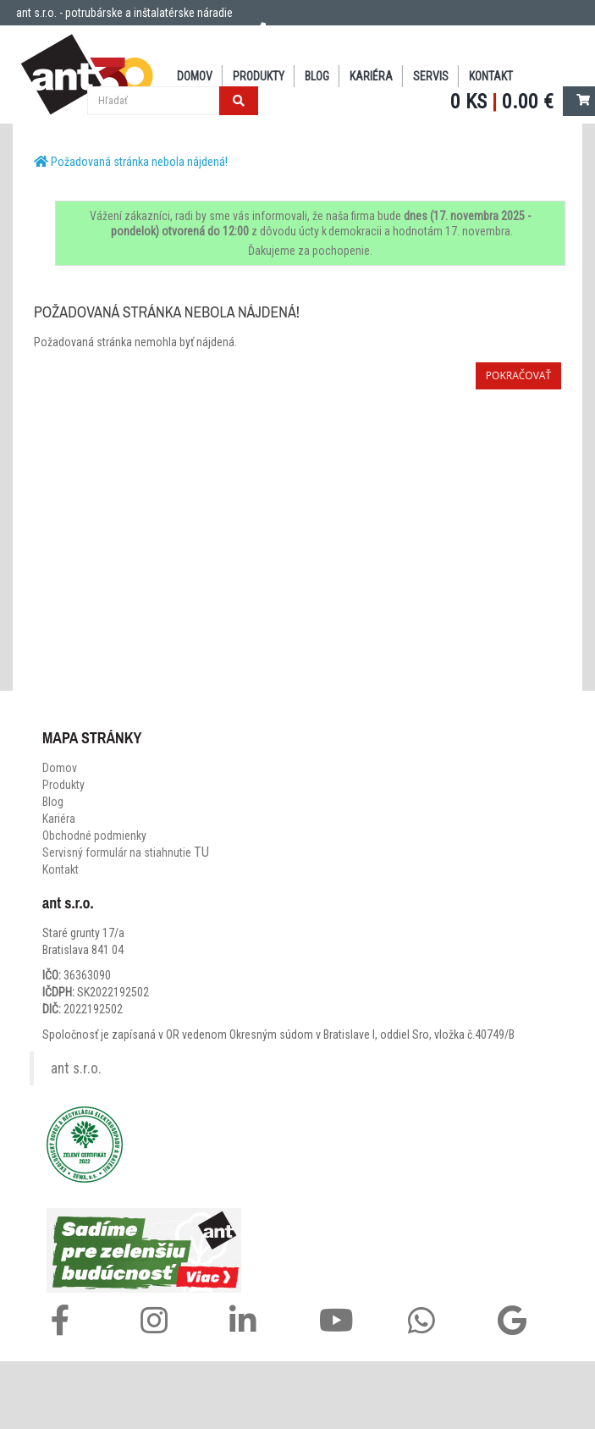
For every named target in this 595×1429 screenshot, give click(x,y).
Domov (59, 768)
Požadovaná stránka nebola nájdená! (139, 161)
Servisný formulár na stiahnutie (125, 852)
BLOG (317, 76)
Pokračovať (518, 375)
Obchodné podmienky (94, 835)
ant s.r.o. (76, 1068)
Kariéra (371, 76)
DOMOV (194, 76)
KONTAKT (491, 76)
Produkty (63, 785)
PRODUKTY (258, 76)
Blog (52, 801)
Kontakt (60, 869)
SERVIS (431, 76)
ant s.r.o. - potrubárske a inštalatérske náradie (124, 12)
